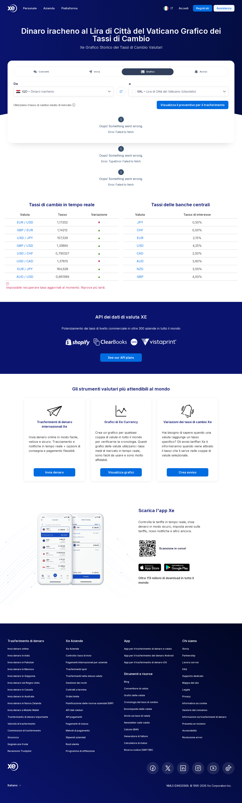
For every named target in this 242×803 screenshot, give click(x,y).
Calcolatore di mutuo (135, 743)
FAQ (184, 669)
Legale (186, 689)
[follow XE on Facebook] (153, 768)
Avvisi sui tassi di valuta (137, 715)
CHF (140, 230)
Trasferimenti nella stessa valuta (84, 676)
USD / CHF (25, 253)
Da (16, 84)
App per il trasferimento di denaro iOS (145, 662)
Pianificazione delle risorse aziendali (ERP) (89, 703)
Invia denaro (54, 472)
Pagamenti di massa (77, 723)
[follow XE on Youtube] (213, 768)
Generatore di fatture (136, 736)
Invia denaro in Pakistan (21, 662)
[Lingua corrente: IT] (168, 8)
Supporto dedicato (192, 676)
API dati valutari (74, 710)
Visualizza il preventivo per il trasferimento (193, 105)
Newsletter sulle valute (137, 722)
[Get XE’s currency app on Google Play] (177, 567)
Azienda (49, 8)
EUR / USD (25, 222)
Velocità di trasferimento (21, 723)
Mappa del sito (190, 682)
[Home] (12, 8)
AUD (140, 261)
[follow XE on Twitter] (168, 768)
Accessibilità (189, 730)
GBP (140, 277)
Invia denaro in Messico (21, 669)
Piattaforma (69, 8)
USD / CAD (25, 261)
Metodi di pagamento (78, 730)
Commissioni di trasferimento (24, 730)
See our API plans (121, 357)
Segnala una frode (18, 744)
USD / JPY (25, 238)
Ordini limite (72, 696)
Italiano (14, 785)
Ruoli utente (72, 744)
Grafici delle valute (134, 695)
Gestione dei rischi (76, 682)
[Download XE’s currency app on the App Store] (149, 567)
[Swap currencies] (121, 91)
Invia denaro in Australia (21, 696)
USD (140, 246)
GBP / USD (25, 246)
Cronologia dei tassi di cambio (141, 702)
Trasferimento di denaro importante (28, 717)
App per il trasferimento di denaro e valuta (148, 648)
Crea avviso (187, 472)
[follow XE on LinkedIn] (183, 768)
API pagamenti (74, 717)
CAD (140, 253)
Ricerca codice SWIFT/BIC (138, 749)
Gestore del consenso (194, 710)
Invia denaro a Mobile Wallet (23, 710)
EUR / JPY (25, 269)
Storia (185, 648)
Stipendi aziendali (76, 737)
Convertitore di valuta (136, 688)
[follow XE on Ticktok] (228, 768)
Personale (30, 8)
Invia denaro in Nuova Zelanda (24, 703)
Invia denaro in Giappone (21, 676)
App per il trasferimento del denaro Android (149, 655)
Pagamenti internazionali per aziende (86, 662)
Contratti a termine (76, 689)
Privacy (186, 696)
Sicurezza (13, 737)
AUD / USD (24, 277)
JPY (140, 222)
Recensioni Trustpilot (19, 751)
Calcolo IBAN (131, 729)
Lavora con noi (190, 662)
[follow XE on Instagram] (198, 768)
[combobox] (63, 91)
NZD (140, 269)
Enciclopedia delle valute (138, 709)
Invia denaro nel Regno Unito (24, 682)
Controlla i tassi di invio (79, 655)
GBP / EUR (25, 230)
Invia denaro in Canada (20, 689)
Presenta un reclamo (194, 723)
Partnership (188, 655)
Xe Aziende (72, 648)
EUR (140, 238)
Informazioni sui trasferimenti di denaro (204, 717)
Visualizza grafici (121, 472)
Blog (126, 681)
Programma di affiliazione (80, 751)
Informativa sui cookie (194, 703)
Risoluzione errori (192, 737)
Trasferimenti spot (76, 669)
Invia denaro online (18, 648)
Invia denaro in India (19, 655)
